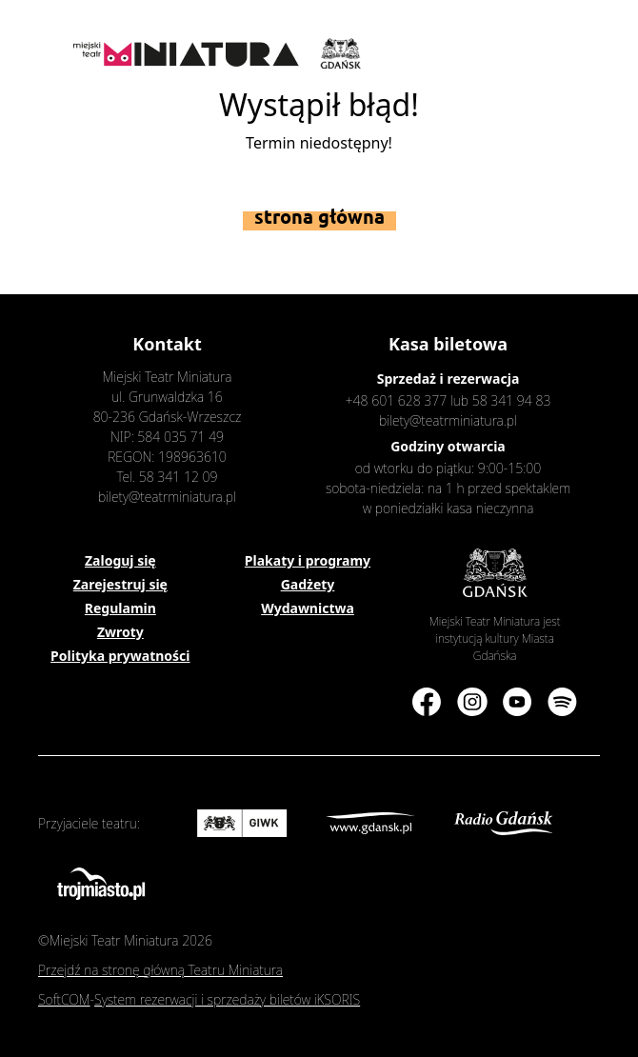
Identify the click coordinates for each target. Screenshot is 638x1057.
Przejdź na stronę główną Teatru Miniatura (160, 970)
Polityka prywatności (119, 656)
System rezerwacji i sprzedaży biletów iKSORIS (227, 999)
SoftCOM (64, 999)
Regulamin (120, 608)
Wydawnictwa (307, 608)
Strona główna (319, 217)
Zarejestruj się (120, 584)
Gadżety (308, 584)
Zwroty (120, 632)
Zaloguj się (120, 560)
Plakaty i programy (307, 560)
